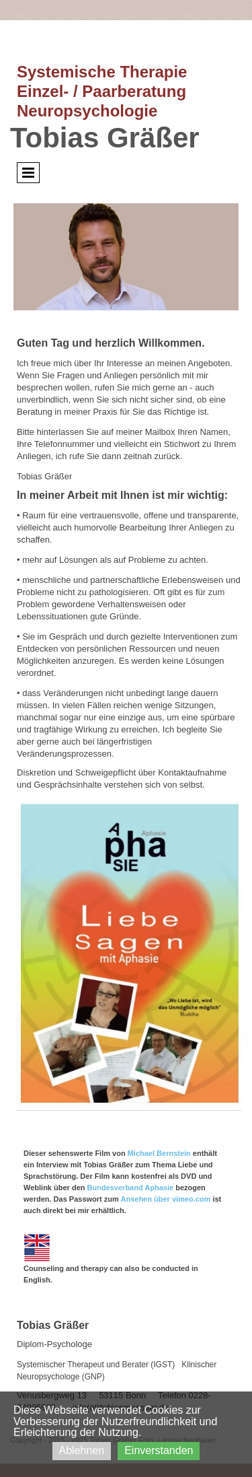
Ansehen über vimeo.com (165, 1199)
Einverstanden (158, 1450)
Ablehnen (82, 1450)
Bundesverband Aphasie (130, 1187)
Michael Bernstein (159, 1153)
